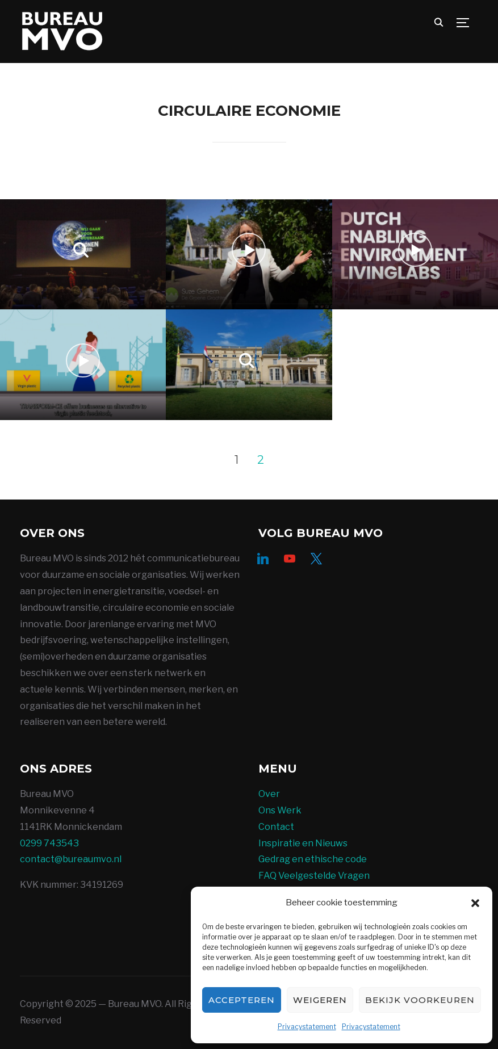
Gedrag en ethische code (312, 859)
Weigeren (320, 1000)
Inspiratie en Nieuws (303, 843)
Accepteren (241, 1000)
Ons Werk (280, 810)
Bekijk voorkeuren (420, 1000)
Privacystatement (307, 1026)
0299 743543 (49, 843)
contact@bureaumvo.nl (71, 859)
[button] (475, 903)
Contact (276, 826)
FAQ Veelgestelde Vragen (314, 875)
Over (269, 793)
